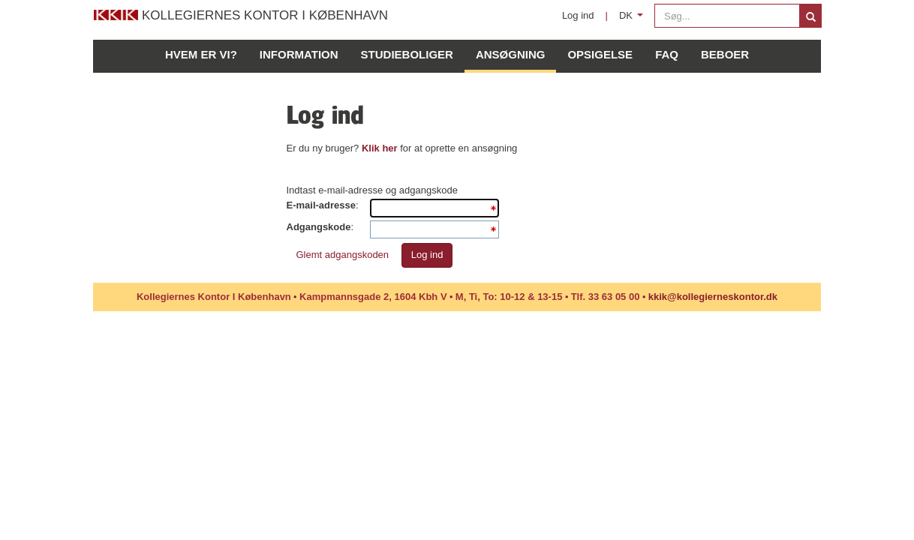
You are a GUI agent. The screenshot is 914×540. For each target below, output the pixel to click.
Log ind (578, 15)
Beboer (725, 54)
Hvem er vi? (201, 54)
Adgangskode (319, 226)
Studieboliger (407, 54)
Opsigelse (600, 54)
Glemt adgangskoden (342, 254)
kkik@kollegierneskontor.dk (712, 296)
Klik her (380, 148)
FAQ (666, 54)
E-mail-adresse (321, 205)
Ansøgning (511, 54)
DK (633, 19)
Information (299, 54)
